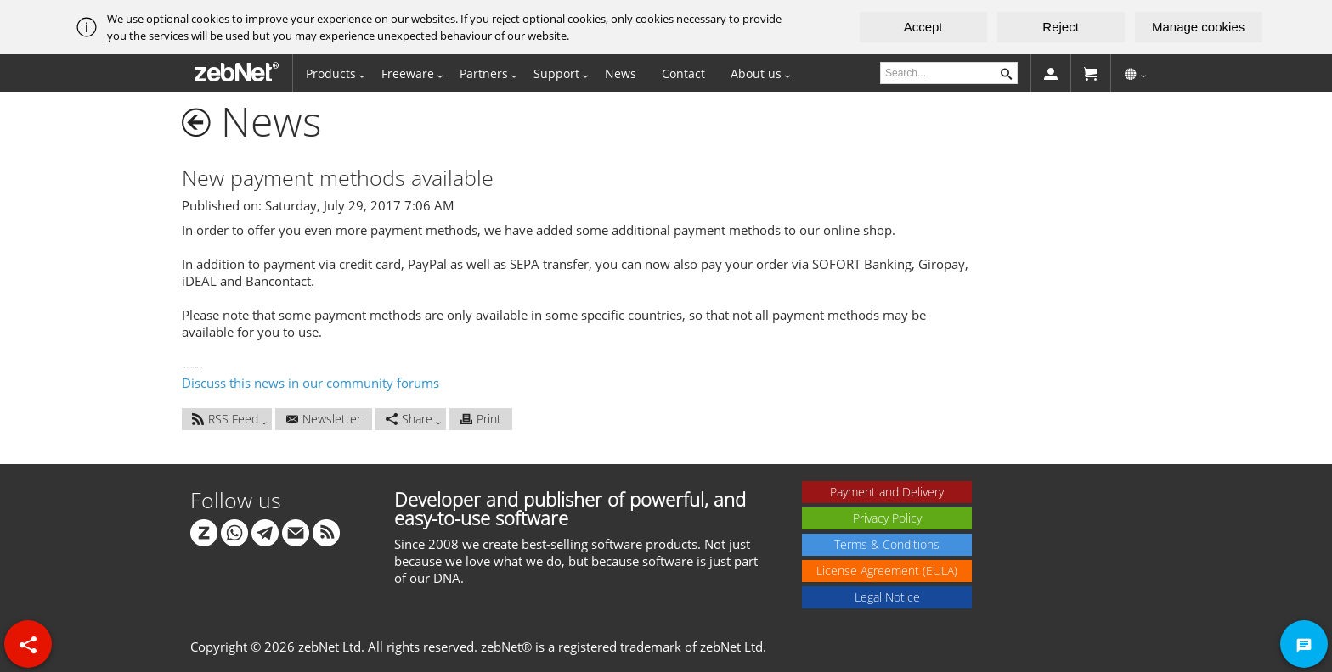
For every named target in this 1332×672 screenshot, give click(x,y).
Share (409, 419)
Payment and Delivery (887, 492)
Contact (683, 73)
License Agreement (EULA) (886, 571)
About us (756, 73)
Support (556, 73)
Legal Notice (887, 597)
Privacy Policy (887, 518)
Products (331, 73)
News (620, 73)
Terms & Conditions (887, 544)
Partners (484, 73)
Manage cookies (1198, 27)
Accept (923, 27)
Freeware (407, 73)
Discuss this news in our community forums (310, 382)
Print (480, 419)
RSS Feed (225, 419)
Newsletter (323, 419)
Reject (1060, 27)
